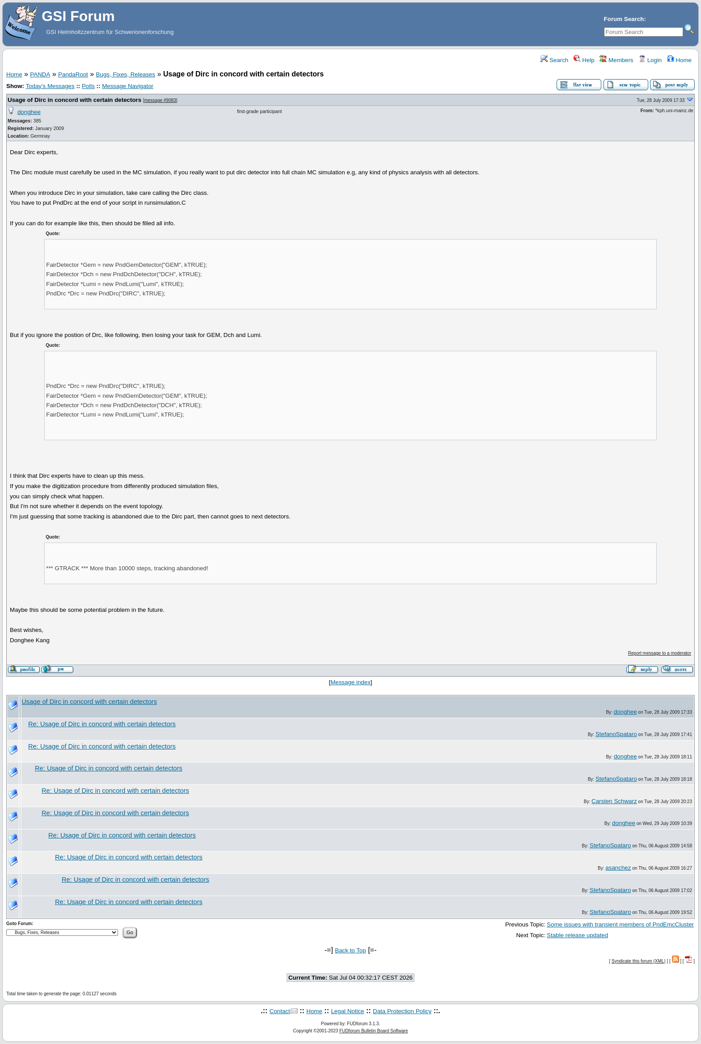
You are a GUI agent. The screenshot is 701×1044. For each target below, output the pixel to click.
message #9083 (160, 100)
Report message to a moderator (659, 653)
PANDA (40, 74)
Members (616, 60)
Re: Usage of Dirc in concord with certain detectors (102, 724)
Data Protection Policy (402, 1011)
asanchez (618, 867)
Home (679, 60)
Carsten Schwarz (614, 801)
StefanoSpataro (616, 734)
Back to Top (350, 950)
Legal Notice (347, 1011)
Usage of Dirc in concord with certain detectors (74, 100)
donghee (29, 112)
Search (554, 60)
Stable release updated (577, 935)
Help (584, 60)
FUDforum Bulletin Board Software (373, 1030)
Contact (280, 1011)
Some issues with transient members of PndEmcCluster (620, 924)
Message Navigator (127, 86)
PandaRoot (73, 74)
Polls (88, 86)
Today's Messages (49, 86)
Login (650, 60)
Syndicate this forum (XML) (639, 961)
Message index (350, 682)
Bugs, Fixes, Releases (126, 74)
